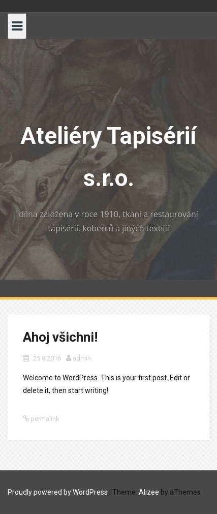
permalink (44, 418)
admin (82, 358)
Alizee (149, 492)
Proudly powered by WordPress (58, 492)
